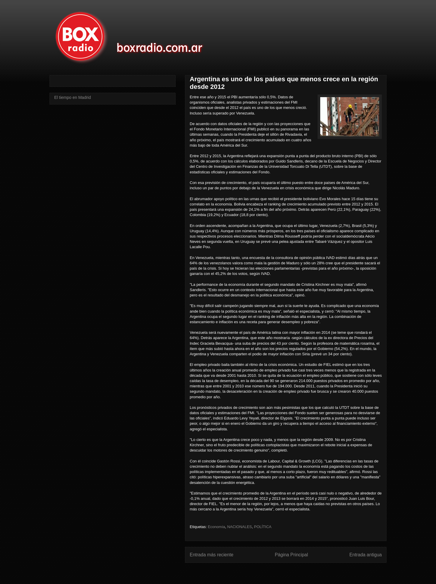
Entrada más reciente (211, 554)
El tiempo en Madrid (72, 97)
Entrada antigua (365, 554)
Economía (216, 527)
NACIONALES (239, 527)
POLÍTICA (262, 527)
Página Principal (291, 554)
